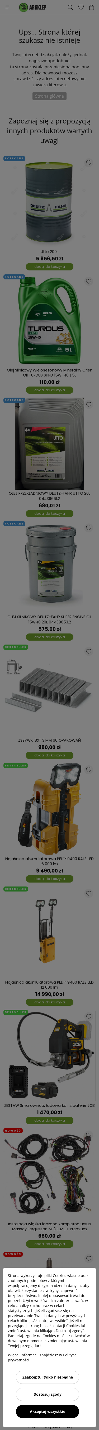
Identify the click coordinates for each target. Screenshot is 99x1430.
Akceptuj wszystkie (47, 1411)
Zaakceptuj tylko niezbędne (47, 1377)
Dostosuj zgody (48, 1394)
